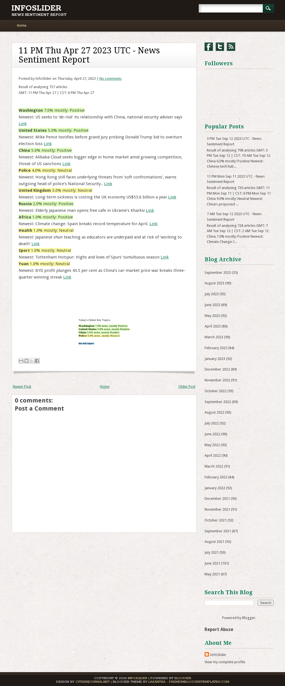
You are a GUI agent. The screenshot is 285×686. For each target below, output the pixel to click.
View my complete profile (225, 662)
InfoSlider (36, 8)
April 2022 (213, 455)
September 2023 (218, 272)
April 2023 (213, 326)
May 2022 (212, 445)
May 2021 (212, 574)
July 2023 (212, 294)
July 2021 (212, 552)
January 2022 (215, 488)
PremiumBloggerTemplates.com (199, 682)
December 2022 (217, 369)
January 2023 (215, 359)
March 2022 (214, 466)
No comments (110, 78)
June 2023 (212, 305)
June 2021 (212, 563)
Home (21, 25)
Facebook (209, 47)
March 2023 (214, 337)
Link (23, 123)
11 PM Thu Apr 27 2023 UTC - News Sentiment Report (89, 55)
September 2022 (218, 402)
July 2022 (212, 423)
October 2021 (216, 520)
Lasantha (156, 682)
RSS (231, 47)
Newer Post (22, 386)
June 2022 (212, 434)
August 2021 (214, 542)
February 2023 (216, 348)
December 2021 (217, 498)
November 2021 (217, 509)
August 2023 (214, 283)
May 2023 (212, 316)
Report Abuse (219, 629)
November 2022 (217, 380)
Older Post (186, 386)
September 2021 (218, 531)
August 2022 (214, 412)
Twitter (220, 47)
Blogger (248, 618)
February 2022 (216, 477)
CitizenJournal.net (92, 682)
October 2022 (216, 391)
